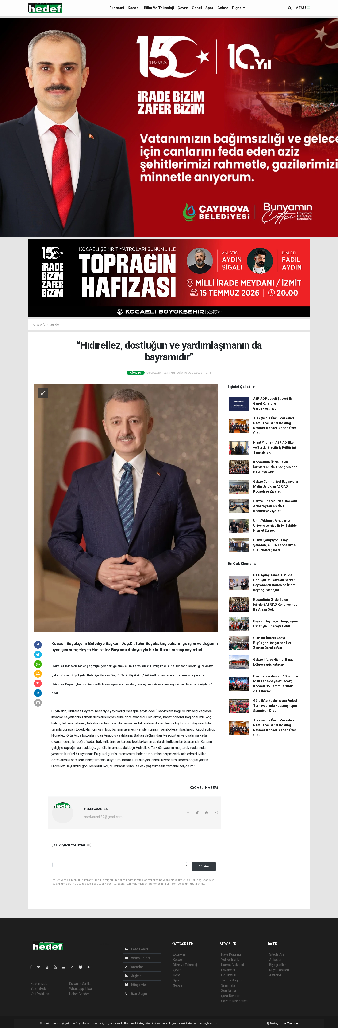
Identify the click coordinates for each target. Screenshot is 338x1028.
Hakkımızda (39, 983)
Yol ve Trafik (230, 959)
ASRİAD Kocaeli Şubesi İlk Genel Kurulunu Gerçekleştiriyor (272, 403)
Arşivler (134, 976)
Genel (197, 8)
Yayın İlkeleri (39, 989)
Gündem (55, 324)
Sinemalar (228, 985)
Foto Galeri (136, 949)
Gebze (222, 8)
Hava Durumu (231, 954)
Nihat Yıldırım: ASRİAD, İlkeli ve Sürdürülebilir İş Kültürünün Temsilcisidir (276, 447)
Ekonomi (116, 8)
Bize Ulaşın (136, 994)
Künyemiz (135, 985)
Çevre (182, 8)
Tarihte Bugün (231, 980)
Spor (209, 8)
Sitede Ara (276, 954)
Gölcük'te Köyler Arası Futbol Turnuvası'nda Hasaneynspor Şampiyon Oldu (275, 705)
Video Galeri (137, 958)
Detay (272, 1023)
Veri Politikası (40, 994)
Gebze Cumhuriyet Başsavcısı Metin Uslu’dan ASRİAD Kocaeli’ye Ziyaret (275, 486)
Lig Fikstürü (229, 975)
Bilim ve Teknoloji (159, 8)
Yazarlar (134, 967)
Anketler (275, 959)
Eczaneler (228, 970)
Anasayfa (39, 324)
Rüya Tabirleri (279, 970)
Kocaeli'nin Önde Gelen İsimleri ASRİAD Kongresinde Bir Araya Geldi (275, 467)
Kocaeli (134, 8)
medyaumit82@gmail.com (103, 817)
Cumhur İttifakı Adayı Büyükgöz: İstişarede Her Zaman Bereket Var (272, 643)
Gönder (204, 866)
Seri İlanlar (228, 990)
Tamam (291, 1023)
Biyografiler (277, 965)
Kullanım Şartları (80, 983)
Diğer (237, 8)
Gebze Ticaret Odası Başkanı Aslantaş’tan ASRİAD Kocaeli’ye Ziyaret (275, 506)
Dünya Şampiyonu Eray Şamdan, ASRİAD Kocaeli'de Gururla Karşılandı (274, 545)
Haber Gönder (79, 994)
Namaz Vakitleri (232, 965)
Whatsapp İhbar (80, 989)
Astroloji (275, 975)
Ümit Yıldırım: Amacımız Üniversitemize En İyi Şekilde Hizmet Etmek (275, 525)
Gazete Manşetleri (234, 1001)
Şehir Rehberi (230, 996)
